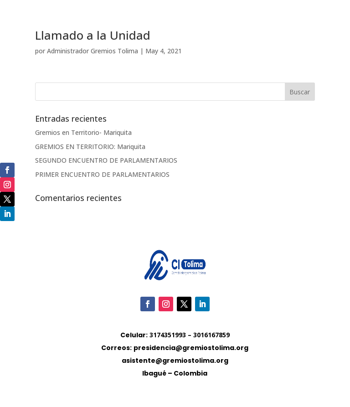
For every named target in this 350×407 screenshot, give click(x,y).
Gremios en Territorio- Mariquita (83, 132)
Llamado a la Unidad (92, 35)
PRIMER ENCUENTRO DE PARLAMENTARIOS (102, 174)
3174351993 (167, 334)
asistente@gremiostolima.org (175, 360)
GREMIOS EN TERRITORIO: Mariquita (90, 146)
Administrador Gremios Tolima (92, 50)
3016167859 (211, 334)
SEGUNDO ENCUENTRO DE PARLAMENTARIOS (106, 160)
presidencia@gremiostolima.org (191, 347)
